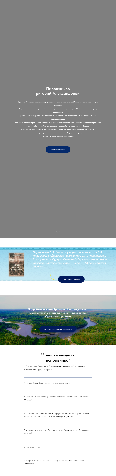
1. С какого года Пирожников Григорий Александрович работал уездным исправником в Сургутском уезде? (54, 368)
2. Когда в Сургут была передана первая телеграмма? (47, 383)
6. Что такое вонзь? (32, 447)
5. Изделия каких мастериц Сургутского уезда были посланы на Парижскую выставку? (56, 431)
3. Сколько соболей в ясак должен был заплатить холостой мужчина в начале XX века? (56, 398)
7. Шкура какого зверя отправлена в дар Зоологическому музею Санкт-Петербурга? (54, 462)
